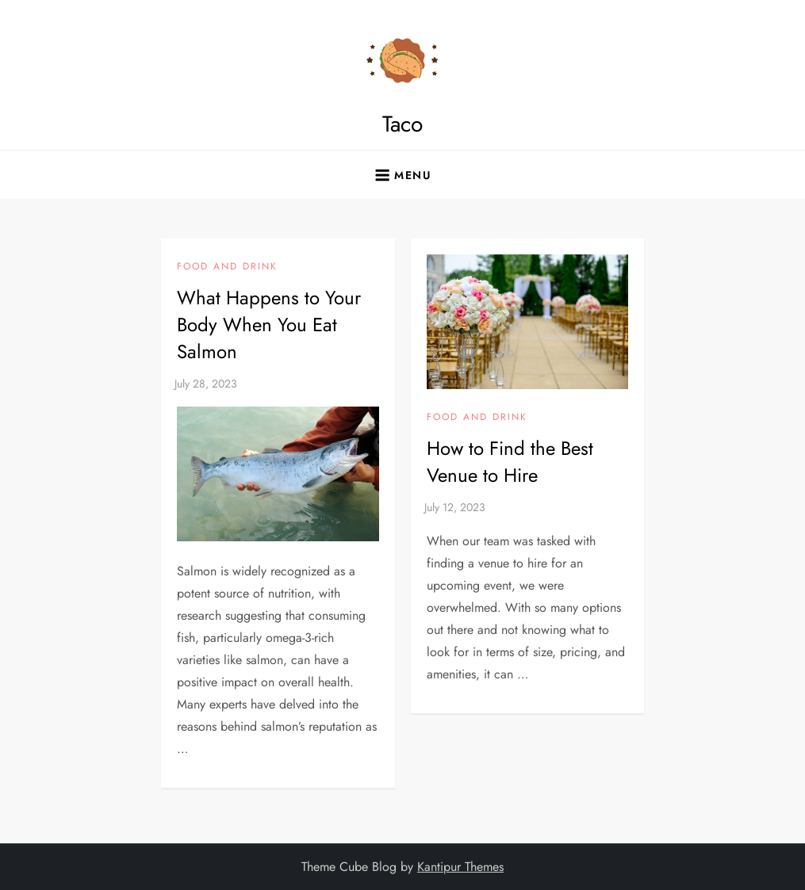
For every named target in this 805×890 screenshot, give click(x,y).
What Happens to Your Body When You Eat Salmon (269, 324)
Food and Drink (227, 267)
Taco (402, 124)
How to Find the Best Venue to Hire (510, 461)
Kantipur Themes (460, 867)
